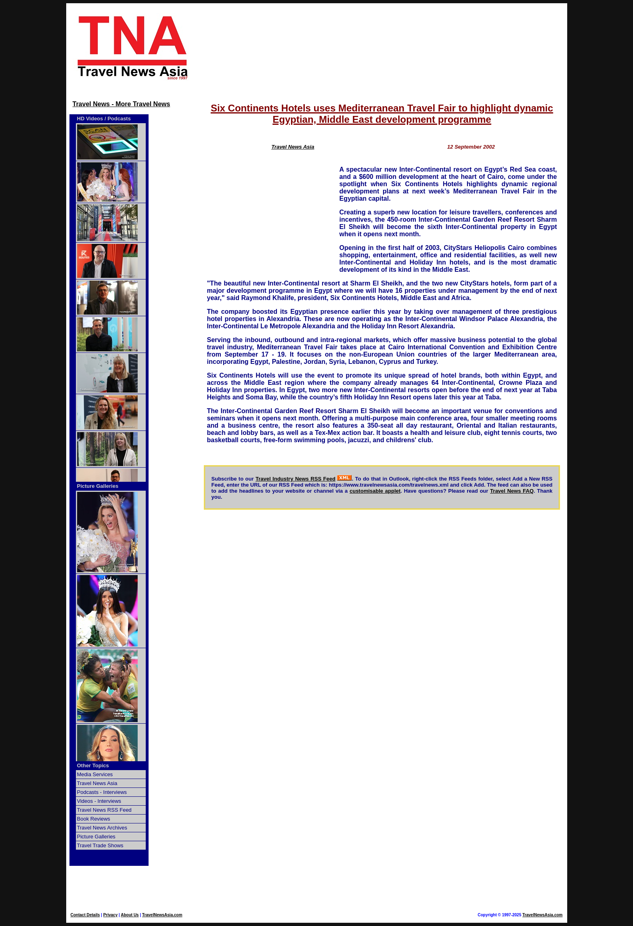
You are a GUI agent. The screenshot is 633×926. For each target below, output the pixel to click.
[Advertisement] (382, 47)
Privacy (110, 915)
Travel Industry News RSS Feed (295, 479)
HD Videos (90, 118)
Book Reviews (93, 819)
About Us (129, 915)
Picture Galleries (98, 486)
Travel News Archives (102, 828)
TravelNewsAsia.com (162, 915)
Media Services (95, 774)
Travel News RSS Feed (104, 810)
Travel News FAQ (512, 491)
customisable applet (375, 491)
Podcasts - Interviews (102, 792)
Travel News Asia (97, 783)
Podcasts (119, 118)
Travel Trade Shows (100, 845)
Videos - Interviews (99, 801)
